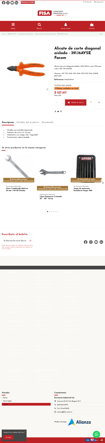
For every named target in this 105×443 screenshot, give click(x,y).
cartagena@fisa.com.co (44, 312)
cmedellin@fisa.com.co (15, 353)
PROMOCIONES (27, 2)
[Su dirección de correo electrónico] (15, 241)
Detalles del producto (27, 122)
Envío (5, 398)
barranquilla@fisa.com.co (16, 312)
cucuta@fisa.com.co (71, 353)
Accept (8, 437)
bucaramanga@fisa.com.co (74, 312)
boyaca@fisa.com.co (72, 329)
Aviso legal (7, 401)
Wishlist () (87, 2)
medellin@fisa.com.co (72, 288)
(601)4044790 (62, 405)
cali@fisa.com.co (41, 288)
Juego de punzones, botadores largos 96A (83, 190)
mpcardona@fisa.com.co (16, 380)
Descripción (8, 122)
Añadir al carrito (76, 102)
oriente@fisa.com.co (43, 353)
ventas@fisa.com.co (14, 288)
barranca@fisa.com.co (15, 329)
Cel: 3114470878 (63, 408)
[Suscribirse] (30, 241)
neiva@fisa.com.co (42, 329)
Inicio (6, 404)
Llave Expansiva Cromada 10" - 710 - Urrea (51, 198)
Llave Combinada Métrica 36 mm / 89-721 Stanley (17, 190)
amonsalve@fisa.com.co (44, 380)
